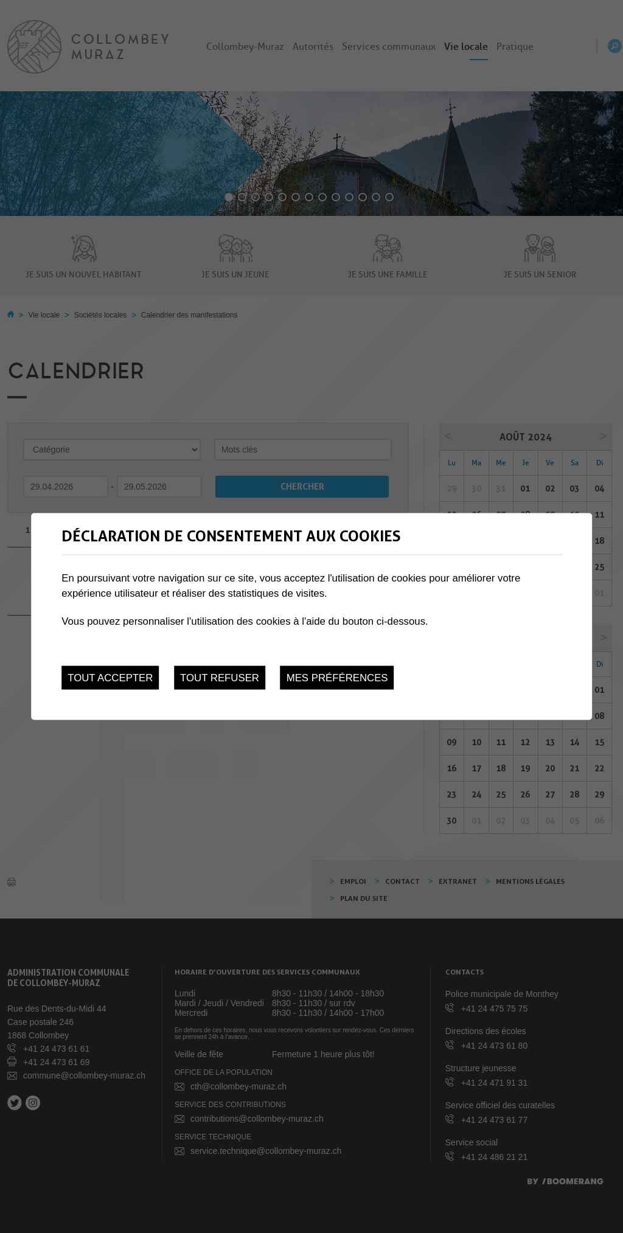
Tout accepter (110, 678)
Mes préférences (337, 678)
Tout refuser (219, 678)
